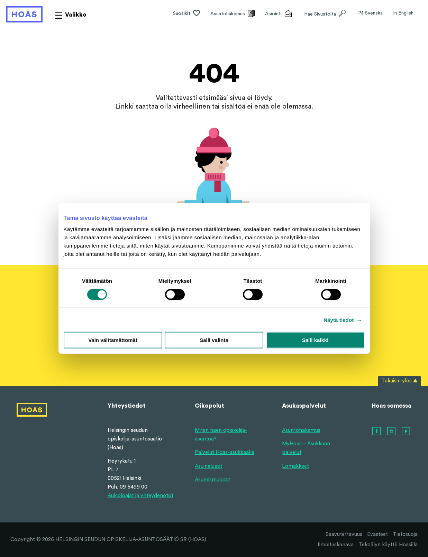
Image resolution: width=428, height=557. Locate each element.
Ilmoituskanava (336, 544)
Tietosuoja (405, 534)
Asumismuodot (213, 479)
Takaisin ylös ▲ (399, 380)
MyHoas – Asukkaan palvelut (306, 448)
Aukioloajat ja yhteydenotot (140, 495)
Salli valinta (214, 340)
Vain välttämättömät (112, 340)
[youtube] (406, 431)
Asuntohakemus (301, 430)
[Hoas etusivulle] (24, 14)
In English (403, 13)
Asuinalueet (208, 466)
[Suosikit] (186, 14)
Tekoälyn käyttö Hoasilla (388, 544)
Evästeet (377, 534)
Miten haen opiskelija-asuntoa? (221, 435)
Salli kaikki (315, 340)
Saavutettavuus (344, 534)
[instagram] (391, 431)
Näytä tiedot (339, 320)
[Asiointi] (278, 14)
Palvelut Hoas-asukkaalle (224, 452)
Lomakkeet (295, 466)
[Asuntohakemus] (232, 14)
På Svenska (370, 13)
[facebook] (377, 431)
